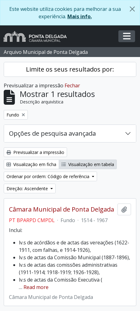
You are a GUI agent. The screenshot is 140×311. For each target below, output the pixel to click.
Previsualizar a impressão (35, 152)
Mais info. (79, 16)
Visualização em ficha (31, 164)
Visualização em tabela (88, 164)
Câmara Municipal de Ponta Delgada (61, 209)
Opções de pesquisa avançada (52, 133)
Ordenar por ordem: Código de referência (48, 176)
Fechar (72, 85)
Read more (36, 287)
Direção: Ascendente (27, 188)
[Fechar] (132, 9)
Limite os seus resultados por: (70, 69)
